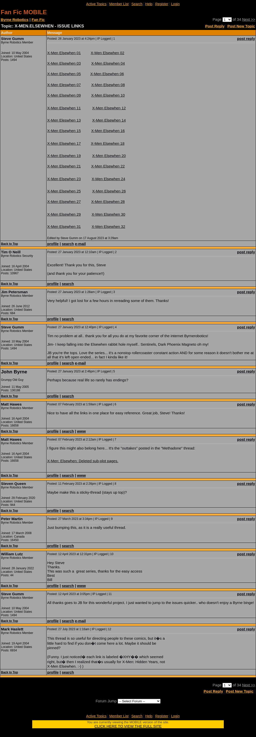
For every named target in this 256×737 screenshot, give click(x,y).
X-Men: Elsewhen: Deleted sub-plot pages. (82, 461)
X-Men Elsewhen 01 (64, 53)
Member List (118, 4)
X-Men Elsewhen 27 (64, 201)
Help (148, 4)
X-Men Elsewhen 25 (64, 191)
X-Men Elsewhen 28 (108, 201)
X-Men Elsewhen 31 (64, 226)
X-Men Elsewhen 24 (108, 179)
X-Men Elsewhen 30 (108, 214)
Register (161, 4)
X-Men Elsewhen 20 (109, 155)
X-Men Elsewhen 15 (64, 131)
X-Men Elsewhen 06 (107, 74)
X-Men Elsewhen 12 (109, 108)
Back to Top (9, 244)
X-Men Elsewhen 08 (108, 85)
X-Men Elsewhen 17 (64, 143)
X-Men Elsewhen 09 (64, 95)
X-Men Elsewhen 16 (108, 131)
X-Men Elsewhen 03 (64, 63)
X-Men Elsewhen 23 (64, 179)
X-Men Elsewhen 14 (109, 120)
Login (175, 4)
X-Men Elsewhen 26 (109, 191)
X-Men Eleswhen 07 (64, 85)
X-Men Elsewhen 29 (64, 214)
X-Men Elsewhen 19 (64, 155)
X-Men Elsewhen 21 (64, 166)
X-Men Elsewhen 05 (64, 74)
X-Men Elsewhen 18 (107, 143)
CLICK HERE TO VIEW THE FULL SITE (128, 726)
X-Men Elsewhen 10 (108, 95)
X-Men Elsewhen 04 (108, 63)
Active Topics (96, 4)
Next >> (248, 19)
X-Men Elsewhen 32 (108, 226)
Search (137, 4)
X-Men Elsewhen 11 (64, 108)
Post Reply (215, 26)
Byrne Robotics (14, 19)
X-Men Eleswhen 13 (64, 120)
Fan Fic (38, 19)
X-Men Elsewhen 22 (108, 166)
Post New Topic (241, 26)
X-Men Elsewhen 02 (107, 53)
